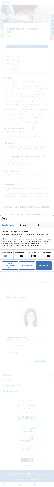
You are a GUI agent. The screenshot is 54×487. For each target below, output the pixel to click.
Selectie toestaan (27, 265)
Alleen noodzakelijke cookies (10, 265)
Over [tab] (40, 225)
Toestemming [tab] (8, 225)
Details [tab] (23, 225)
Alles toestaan (43, 265)
